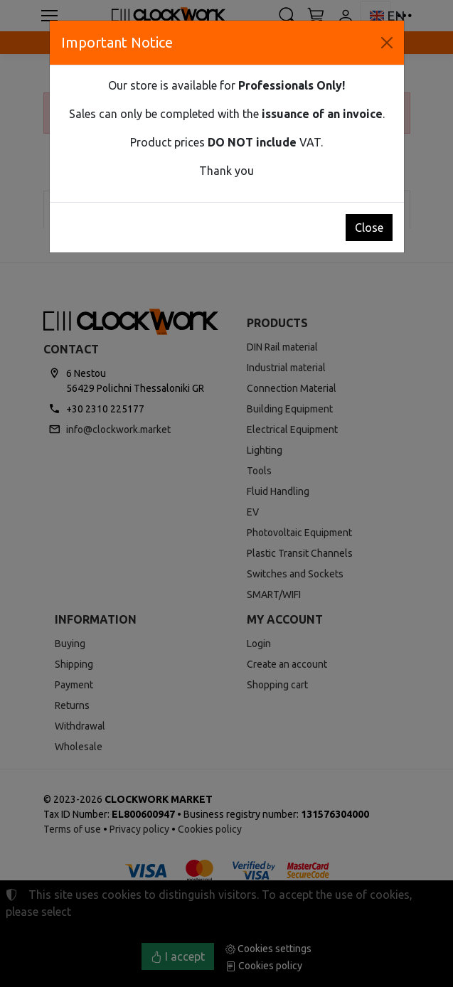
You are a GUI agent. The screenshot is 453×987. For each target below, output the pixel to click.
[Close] (386, 42)
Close (369, 227)
